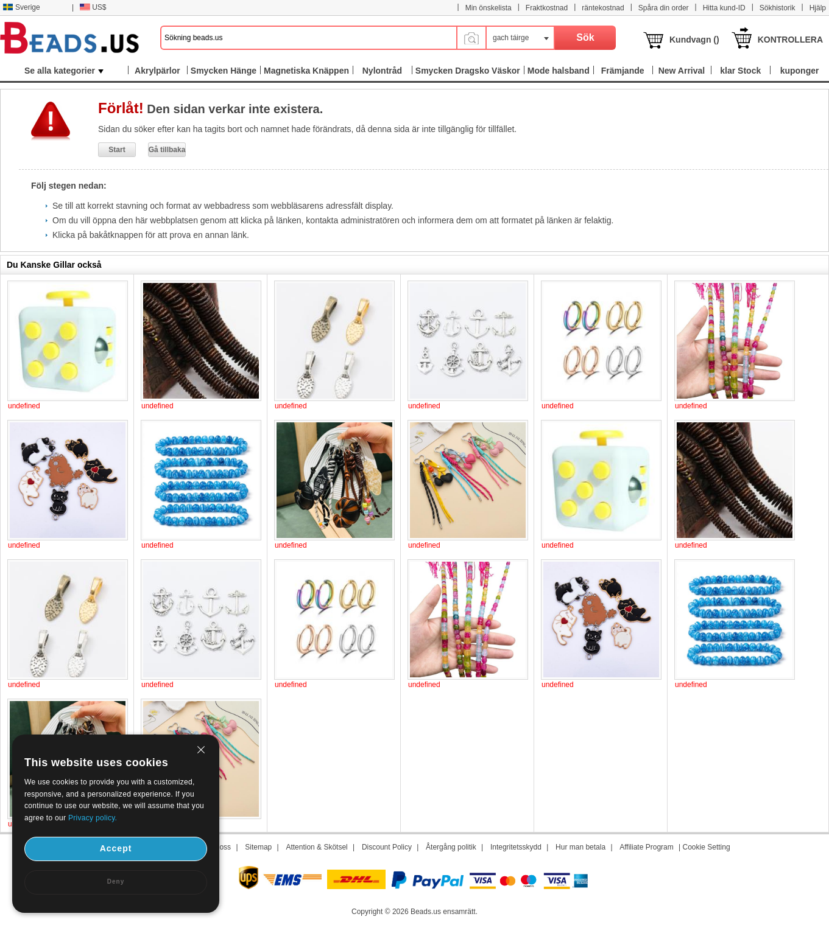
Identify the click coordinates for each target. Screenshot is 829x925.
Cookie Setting (706, 847)
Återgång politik (451, 847)
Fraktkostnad (547, 8)
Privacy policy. (92, 818)
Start (116, 149)
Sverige (21, 7)
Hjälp (818, 8)
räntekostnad (603, 8)
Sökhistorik (777, 8)
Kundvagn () (694, 39)
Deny (115, 881)
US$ (93, 7)
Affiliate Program (646, 847)
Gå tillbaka (167, 149)
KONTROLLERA (790, 39)
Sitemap (258, 847)
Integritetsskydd (515, 847)
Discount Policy (387, 847)
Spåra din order (663, 8)
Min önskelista (488, 8)
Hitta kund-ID (724, 8)
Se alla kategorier (64, 70)
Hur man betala (580, 847)
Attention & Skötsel (316, 847)
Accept (116, 848)
